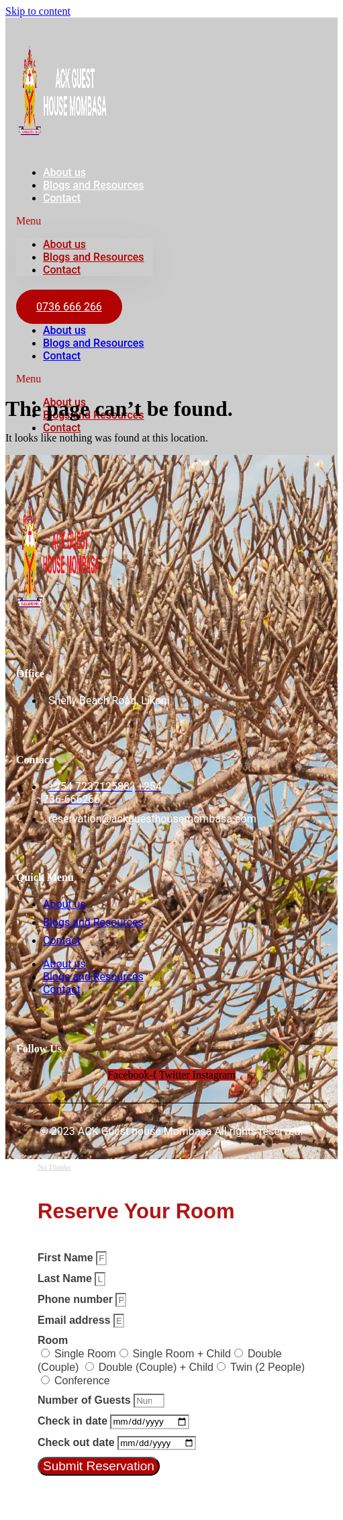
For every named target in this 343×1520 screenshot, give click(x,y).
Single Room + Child (182, 1353)
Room (53, 1340)
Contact (62, 198)
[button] (84, 221)
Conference (82, 1380)
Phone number (76, 1299)
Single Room (85, 1353)
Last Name (66, 1278)
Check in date (74, 1421)
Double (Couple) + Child (156, 1367)
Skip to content (37, 11)
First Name (67, 1257)
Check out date (77, 1442)
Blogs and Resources (93, 185)
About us (64, 244)
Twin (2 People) (267, 1367)
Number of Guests (86, 1400)
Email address (75, 1320)
